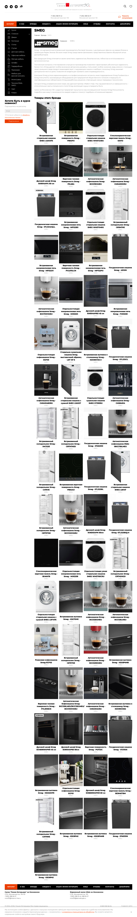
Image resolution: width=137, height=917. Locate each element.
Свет (11, 89)
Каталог (11, 24)
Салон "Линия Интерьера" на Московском (22, 892)
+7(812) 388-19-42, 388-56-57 (79, 896)
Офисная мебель (16, 55)
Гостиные (13, 41)
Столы (11, 44)
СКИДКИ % (46, 24)
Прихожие (13, 70)
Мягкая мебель (15, 59)
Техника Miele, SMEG (14, 84)
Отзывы (96, 24)
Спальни (12, 34)
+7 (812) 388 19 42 (56, 16)
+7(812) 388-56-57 (10, 896)
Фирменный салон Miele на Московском (86, 892)
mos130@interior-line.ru (13, 898)
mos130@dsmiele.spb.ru (78, 898)
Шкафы (12, 63)
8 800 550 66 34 (108, 906)
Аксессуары (14, 79)
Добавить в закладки (55, 104)
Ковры (12, 93)
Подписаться (14, 121)
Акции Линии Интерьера (67, 24)
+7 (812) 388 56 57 (85, 16)
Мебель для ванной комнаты (16, 75)
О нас (22, 24)
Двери (12, 37)
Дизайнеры (124, 24)
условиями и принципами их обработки (78, 912)
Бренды (33, 24)
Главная (37, 35)
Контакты (109, 24)
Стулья (12, 48)
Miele (85, 24)
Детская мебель (15, 52)
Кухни (11, 30)
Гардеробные (14, 66)
